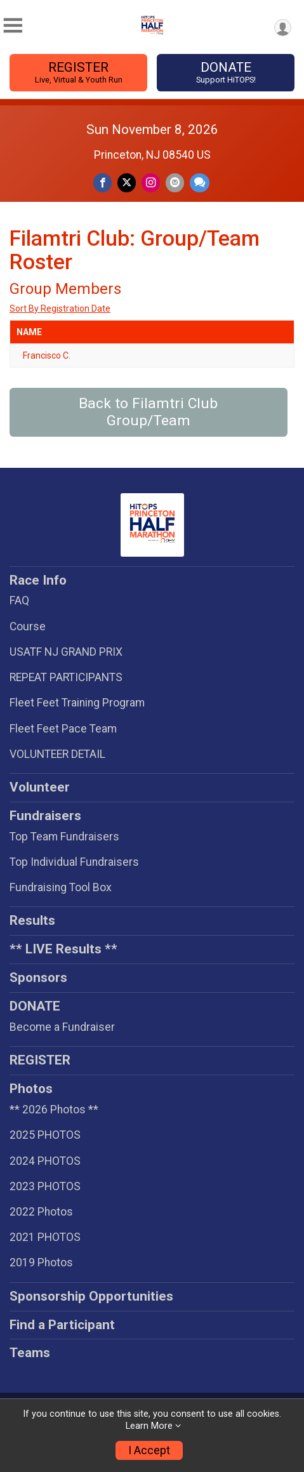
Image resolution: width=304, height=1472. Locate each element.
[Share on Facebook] (102, 182)
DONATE (225, 72)
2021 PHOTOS (45, 1237)
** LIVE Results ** (63, 949)
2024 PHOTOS (45, 1161)
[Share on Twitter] (126, 182)
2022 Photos (41, 1211)
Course (28, 626)
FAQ (19, 600)
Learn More (149, 1426)
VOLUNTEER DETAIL (57, 754)
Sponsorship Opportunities (91, 1296)
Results (32, 920)
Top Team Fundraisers (64, 836)
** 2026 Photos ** (54, 1109)
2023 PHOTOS (45, 1186)
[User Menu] (282, 27)
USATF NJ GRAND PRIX (66, 652)
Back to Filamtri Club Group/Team (148, 412)
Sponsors (38, 977)
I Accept (149, 1450)
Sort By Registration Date (60, 308)
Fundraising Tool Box (61, 887)
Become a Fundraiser (62, 1027)
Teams (30, 1352)
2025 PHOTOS (45, 1135)
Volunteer (40, 787)
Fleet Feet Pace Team (63, 728)
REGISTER (78, 72)
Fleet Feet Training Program (77, 702)
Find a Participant (62, 1324)
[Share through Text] (199, 182)
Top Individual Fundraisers (74, 862)
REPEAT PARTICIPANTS (66, 677)
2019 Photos (41, 1262)
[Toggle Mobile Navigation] (12, 26)
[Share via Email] (175, 182)
